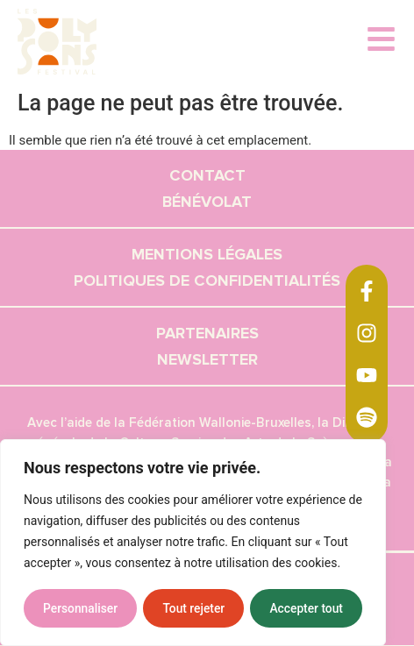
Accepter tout (306, 608)
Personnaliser (80, 608)
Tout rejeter (193, 608)
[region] (193, 543)
